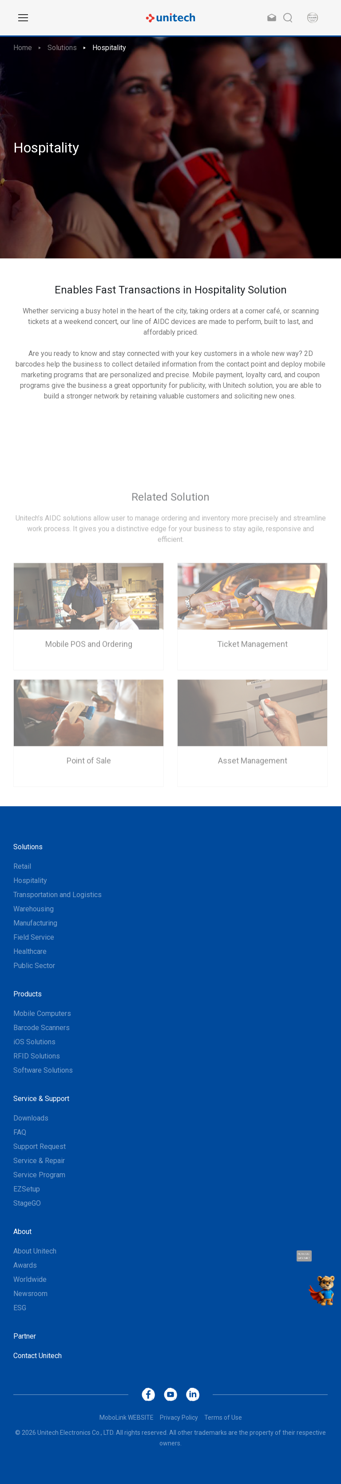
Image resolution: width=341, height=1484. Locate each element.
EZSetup (26, 1189)
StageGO (27, 1203)
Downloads (30, 1118)
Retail (22, 866)
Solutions (62, 47)
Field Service (33, 937)
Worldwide (30, 1279)
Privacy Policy (179, 1417)
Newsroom (30, 1293)
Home (22, 47)
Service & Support (41, 1098)
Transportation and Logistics (57, 894)
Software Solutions (43, 1070)
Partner (24, 1336)
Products (27, 994)
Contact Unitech (37, 1355)
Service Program (39, 1175)
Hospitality (109, 47)
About (22, 1231)
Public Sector (34, 965)
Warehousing (33, 909)
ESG (19, 1308)
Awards (25, 1265)
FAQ (19, 1132)
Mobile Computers (42, 1013)
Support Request (39, 1146)
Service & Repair (39, 1160)
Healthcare (30, 951)
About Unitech (34, 1251)
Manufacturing (35, 923)
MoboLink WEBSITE (126, 1417)
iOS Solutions (34, 1042)
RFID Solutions (36, 1056)
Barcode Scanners (41, 1027)
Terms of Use (223, 1417)
